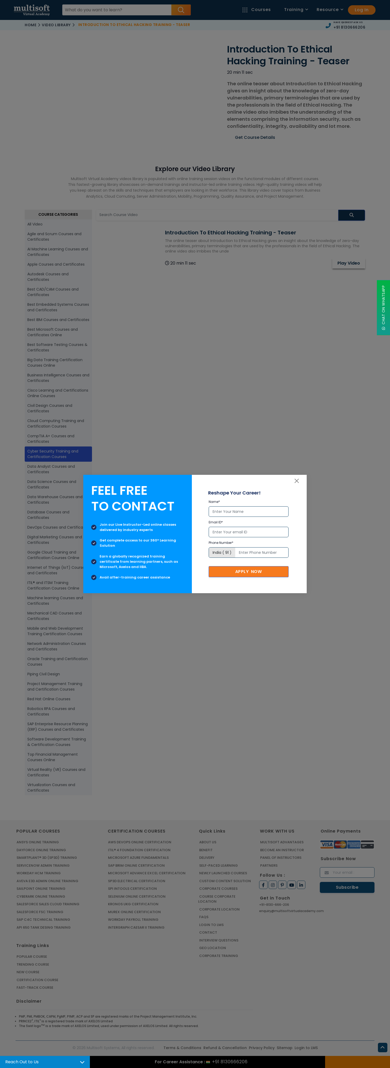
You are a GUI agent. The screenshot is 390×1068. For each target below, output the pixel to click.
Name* (214, 501)
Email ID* (216, 522)
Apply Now (248, 572)
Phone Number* (221, 542)
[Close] (297, 481)
